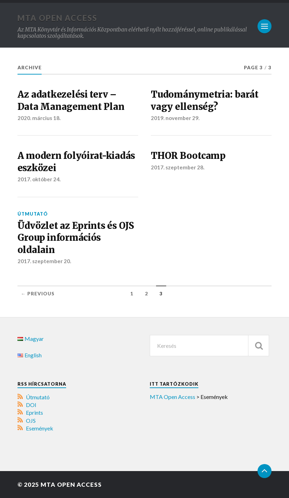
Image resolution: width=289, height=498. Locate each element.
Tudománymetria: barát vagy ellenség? (205, 100)
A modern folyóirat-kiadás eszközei (76, 161)
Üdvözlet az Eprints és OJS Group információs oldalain (75, 237)
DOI (31, 404)
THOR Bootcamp (188, 155)
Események (39, 428)
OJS (31, 420)
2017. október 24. (39, 179)
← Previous (38, 293)
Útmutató (32, 214)
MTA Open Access (57, 18)
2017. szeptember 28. (177, 167)
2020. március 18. (39, 118)
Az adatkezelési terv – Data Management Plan (71, 100)
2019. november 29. (175, 118)
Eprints (34, 412)
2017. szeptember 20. (44, 261)
